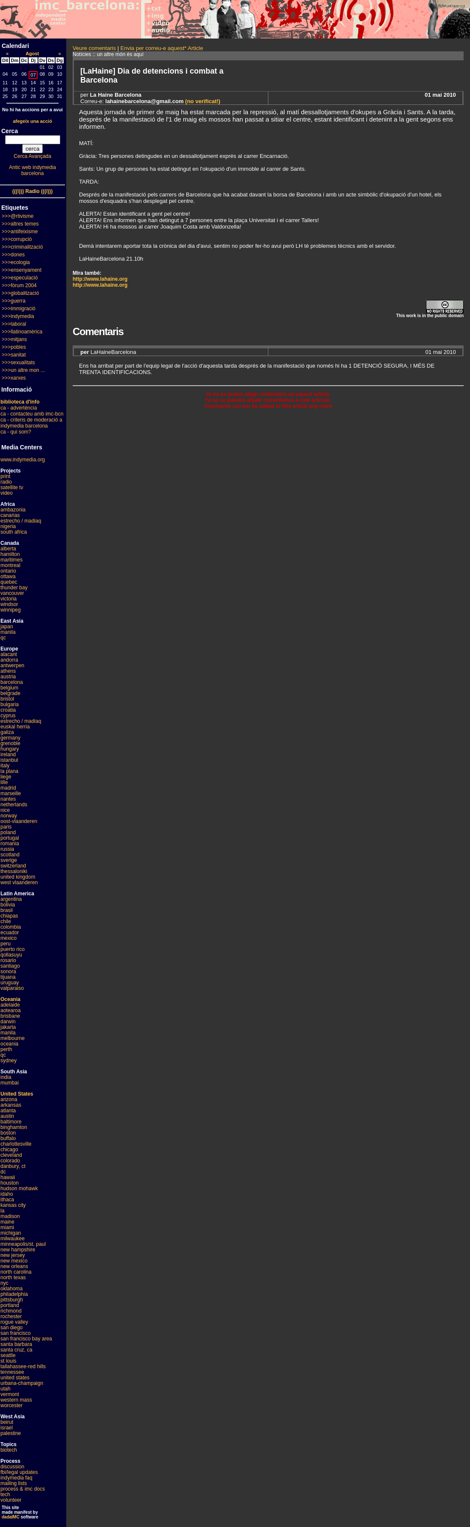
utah (5, 1389)
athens (8, 671)
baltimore (10, 1122)
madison (10, 1216)
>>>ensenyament (21, 270)
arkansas (10, 1105)
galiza (7, 732)
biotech (8, 1450)
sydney (8, 1061)
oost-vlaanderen (18, 821)
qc (3, 638)
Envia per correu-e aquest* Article (161, 48)
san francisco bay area (26, 1339)
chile (5, 921)
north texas (13, 1277)
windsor (9, 604)
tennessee (12, 1372)
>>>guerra (14, 301)
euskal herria (15, 727)
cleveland (11, 1155)
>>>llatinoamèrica (22, 332)
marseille (10, 793)
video (6, 493)
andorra (9, 660)
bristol (7, 699)
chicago (9, 1150)
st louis (8, 1361)
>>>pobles (14, 347)
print (5, 476)
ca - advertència (18, 408)
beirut (6, 1422)
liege (5, 777)
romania (9, 844)
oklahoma (11, 1289)
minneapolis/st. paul (23, 1244)
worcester (11, 1405)
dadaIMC (11, 1517)
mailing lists (13, 1483)
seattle (7, 1355)
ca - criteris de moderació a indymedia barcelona (31, 423)
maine (7, 1222)
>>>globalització (20, 293)
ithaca (7, 1200)
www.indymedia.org (22, 460)
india (5, 1077)
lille (4, 782)
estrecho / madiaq (20, 521)
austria (8, 677)
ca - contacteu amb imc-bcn (31, 414)
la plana (9, 771)
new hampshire (17, 1250)
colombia (10, 927)
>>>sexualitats (18, 362)
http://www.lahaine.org (100, 279)
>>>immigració (18, 309)
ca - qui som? (15, 432)
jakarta (8, 1027)
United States (16, 1094)
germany (10, 738)
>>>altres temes (20, 224)
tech (5, 1494)
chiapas (9, 916)
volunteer (10, 1500)
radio (6, 482)
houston (9, 1183)
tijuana (7, 977)
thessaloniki (13, 871)
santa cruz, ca (16, 1350)
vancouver (12, 593)
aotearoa (10, 1010)
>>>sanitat (14, 355)
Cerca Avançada (32, 156)
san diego (11, 1328)
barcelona (11, 682)
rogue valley (14, 1322)
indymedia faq (16, 1478)
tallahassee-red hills (23, 1367)
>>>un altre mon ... (23, 370)
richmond (10, 1311)
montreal (10, 565)
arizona (8, 1099)
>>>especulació (20, 278)
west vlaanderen (19, 882)
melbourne (12, 1038)
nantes (8, 799)
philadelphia (14, 1294)
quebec (8, 582)
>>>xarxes (14, 378)
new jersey (12, 1255)
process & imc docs (22, 1489)
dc (3, 1172)
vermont (9, 1394)
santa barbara (16, 1344)
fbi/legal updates (19, 1472)
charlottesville (16, 1144)
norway (8, 816)
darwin (7, 1022)
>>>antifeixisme (20, 232)
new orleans (14, 1266)
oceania (9, 1044)
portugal (9, 838)
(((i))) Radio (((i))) (32, 191)
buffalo (8, 1138)
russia (7, 849)
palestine (10, 1433)
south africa (13, 532)
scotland (10, 855)
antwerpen (12, 665)
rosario (8, 960)
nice (5, 810)
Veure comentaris (94, 48)
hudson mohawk (19, 1188)
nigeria (8, 526)
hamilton (10, 554)
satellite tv (11, 487)
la (2, 1211)
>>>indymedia (18, 316)
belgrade (10, 693)
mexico (8, 938)
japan (6, 627)
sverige (8, 860)
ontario (8, 571)
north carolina (16, 1272)
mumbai (9, 1083)
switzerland (13, 866)
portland (9, 1305)
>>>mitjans (14, 339)
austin (7, 1116)
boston (8, 1133)
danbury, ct (12, 1166)
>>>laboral (14, 324)
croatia (8, 710)
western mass (16, 1400)
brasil (6, 910)
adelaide (10, 1005)
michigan (10, 1233)
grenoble (10, 743)
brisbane (10, 1016)
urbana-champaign (21, 1383)
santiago (10, 966)
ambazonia (13, 510)
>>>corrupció (17, 239)
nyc (4, 1283)
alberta (8, 549)
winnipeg (10, 610)
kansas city (13, 1205)
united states (14, 1378)
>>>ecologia (16, 262)
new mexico (13, 1261)
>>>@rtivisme (18, 216)
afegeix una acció (32, 121)
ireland (8, 755)
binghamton (13, 1127)
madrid (8, 788)
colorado (10, 1161)
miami (7, 1227)
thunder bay (13, 588)
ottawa (7, 576)
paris (6, 827)
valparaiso (12, 988)
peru (5, 944)
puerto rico (12, 949)
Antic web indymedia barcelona (32, 170)
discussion (12, 1467)
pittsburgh (11, 1300)
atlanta (8, 1111)
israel (6, 1428)
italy (4, 766)
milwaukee (12, 1239)
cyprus (7, 716)
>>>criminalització (22, 247)
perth (6, 1049)
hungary (9, 749)
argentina (11, 899)
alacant (8, 654)
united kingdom (17, 877)
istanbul (9, 760)
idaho (6, 1194)
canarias (10, 515)
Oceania (10, 999)
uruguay (9, 983)
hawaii (7, 1177)
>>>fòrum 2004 (19, 285)
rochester (11, 1316)
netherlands (13, 805)
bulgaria (9, 704)
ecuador (9, 933)
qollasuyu (11, 955)
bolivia (7, 905)
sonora (8, 971)
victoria (8, 599)
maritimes (11, 560)
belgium (9, 688)
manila (7, 632)
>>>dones (13, 255)
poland (8, 832)
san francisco (15, 1333)
